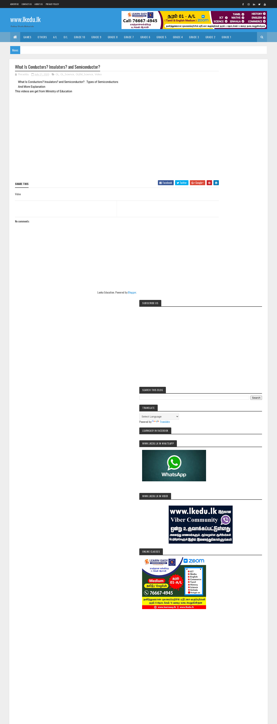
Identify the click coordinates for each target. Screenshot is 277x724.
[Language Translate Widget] (225, 144)
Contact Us (27, 4)
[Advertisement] (233, 397)
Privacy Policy (52, 4)
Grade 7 (129, 37)
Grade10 (241, 591)
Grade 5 (161, 37)
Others (42, 37)
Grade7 (210, 605)
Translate (227, 149)
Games (27, 37)
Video (98, 75)
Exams (217, 591)
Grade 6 (145, 37)
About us (39, 4)
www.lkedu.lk (25, 19)
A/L (55, 37)
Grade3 (210, 598)
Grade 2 (210, 37)
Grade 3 (194, 37)
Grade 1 (226, 37)
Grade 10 (79, 37)
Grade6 (246, 598)
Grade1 (228, 591)
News (245, 605)
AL (208, 591)
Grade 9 (96, 37)
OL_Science (67, 75)
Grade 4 (178, 37)
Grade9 (234, 605)
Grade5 (234, 598)
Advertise (14, 4)
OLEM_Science (84, 75)
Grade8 (222, 605)
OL (57, 75)
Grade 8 (113, 37)
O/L (66, 37)
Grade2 (253, 591)
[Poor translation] (14, 665)
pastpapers (223, 612)
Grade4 (222, 598)
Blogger (121, 293)
